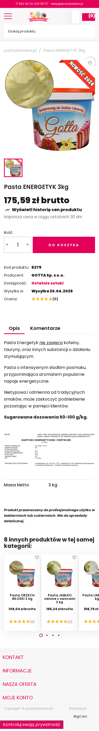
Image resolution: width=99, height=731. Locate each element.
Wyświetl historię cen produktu (43, 210)
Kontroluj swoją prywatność (31, 724)
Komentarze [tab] (45, 328)
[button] (41, 635)
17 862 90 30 (24, 4)
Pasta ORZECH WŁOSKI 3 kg (22, 597)
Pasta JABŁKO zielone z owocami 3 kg (59, 599)
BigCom (80, 716)
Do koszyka (64, 245)
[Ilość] (17, 245)
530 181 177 (41, 4)
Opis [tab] (14, 328)
